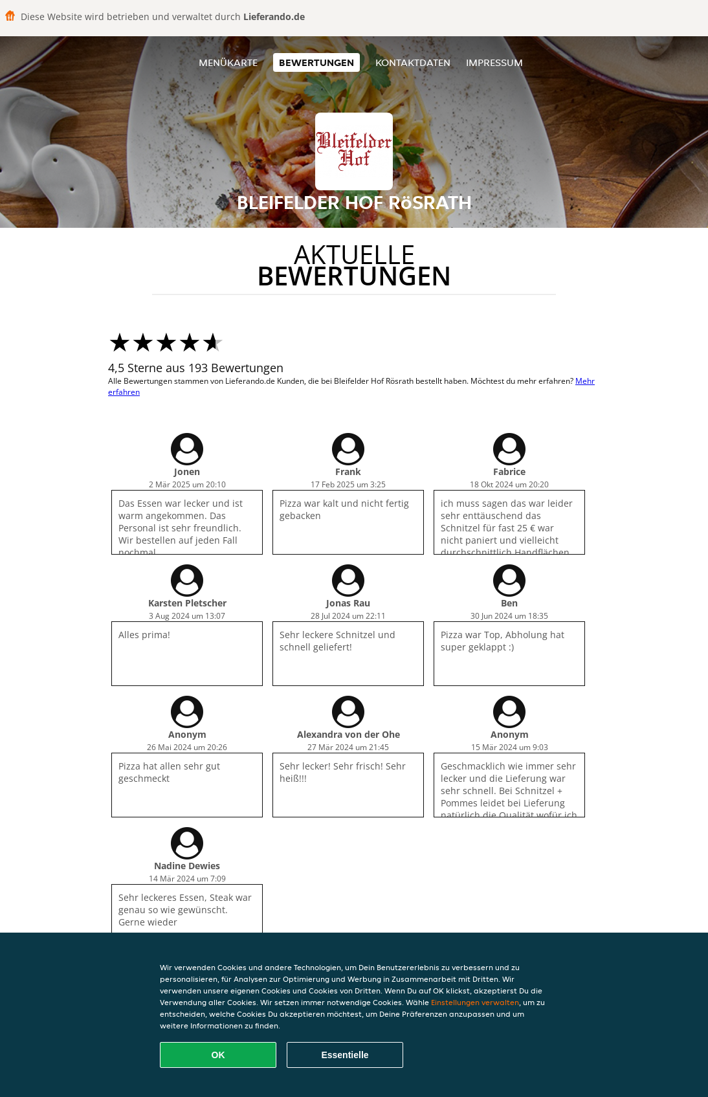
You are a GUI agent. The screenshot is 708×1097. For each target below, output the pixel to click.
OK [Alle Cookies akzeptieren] (218, 1055)
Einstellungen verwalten (475, 1002)
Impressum (494, 62)
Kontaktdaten (412, 62)
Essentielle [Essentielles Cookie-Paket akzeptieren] (344, 1055)
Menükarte (228, 62)
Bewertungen (316, 62)
